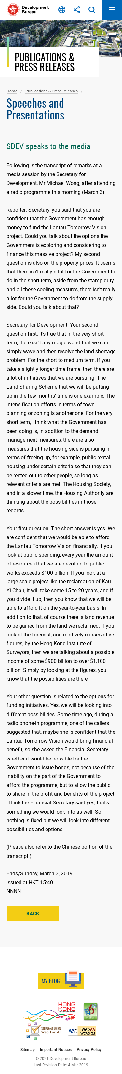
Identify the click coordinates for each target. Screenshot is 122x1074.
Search (91, 10)
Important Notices (56, 1049)
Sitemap (27, 1049)
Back (32, 913)
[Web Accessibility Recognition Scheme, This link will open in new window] (43, 1031)
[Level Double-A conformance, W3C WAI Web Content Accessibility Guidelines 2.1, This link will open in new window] (82, 1031)
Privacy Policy (89, 1049)
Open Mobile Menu (112, 10)
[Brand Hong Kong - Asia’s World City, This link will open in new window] (49, 1012)
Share (76, 10)
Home (12, 91)
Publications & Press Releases (51, 91)
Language (61, 10)
